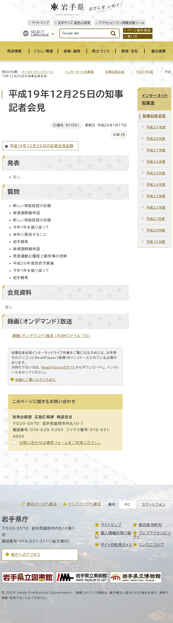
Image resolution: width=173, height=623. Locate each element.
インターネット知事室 (79, 71)
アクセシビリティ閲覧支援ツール (121, 23)
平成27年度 (156, 150)
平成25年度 (155, 173)
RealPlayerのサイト (58, 367)
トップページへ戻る (84, 504)
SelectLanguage (40, 33)
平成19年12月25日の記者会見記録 (42, 146)
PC (127, 504)
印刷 (116, 134)
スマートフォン (153, 504)
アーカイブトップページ (37, 71)
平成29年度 (156, 127)
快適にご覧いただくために (35, 379)
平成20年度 (155, 230)
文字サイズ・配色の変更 (74, 23)
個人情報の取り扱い (113, 534)
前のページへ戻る (42, 504)
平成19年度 (144, 71)
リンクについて (151, 545)
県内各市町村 (150, 525)
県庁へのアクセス (26, 554)
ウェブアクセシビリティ (152, 534)
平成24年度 (156, 184)
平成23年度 (156, 196)
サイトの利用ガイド (116, 545)
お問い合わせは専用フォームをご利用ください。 (60, 443)
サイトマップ (40, 23)
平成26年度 (156, 161)
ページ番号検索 (139, 30)
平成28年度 (155, 138)
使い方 (132, 36)
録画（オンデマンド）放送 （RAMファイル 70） (51, 335)
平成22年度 (156, 207)
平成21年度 (155, 218)
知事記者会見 (115, 71)
